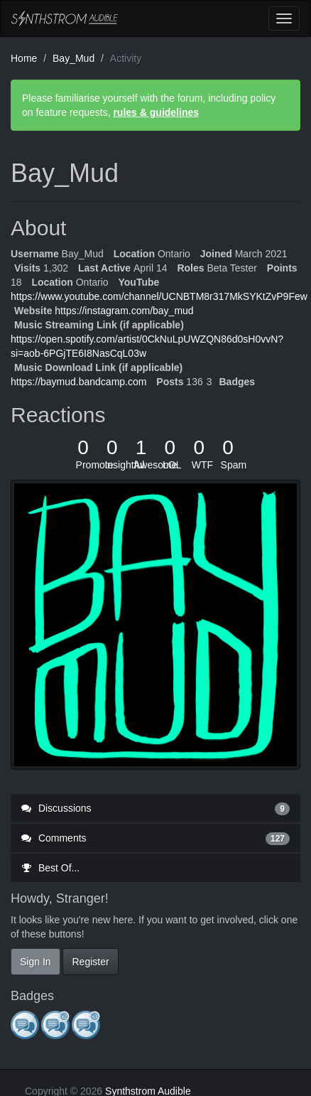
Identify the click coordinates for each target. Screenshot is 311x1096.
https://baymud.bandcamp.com (78, 381)
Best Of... (50, 868)
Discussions (155, 808)
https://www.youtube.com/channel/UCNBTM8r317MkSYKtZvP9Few (159, 296)
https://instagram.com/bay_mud (124, 310)
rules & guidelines (156, 112)
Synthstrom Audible (64, 18)
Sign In (35, 961)
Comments (155, 838)
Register (90, 961)
